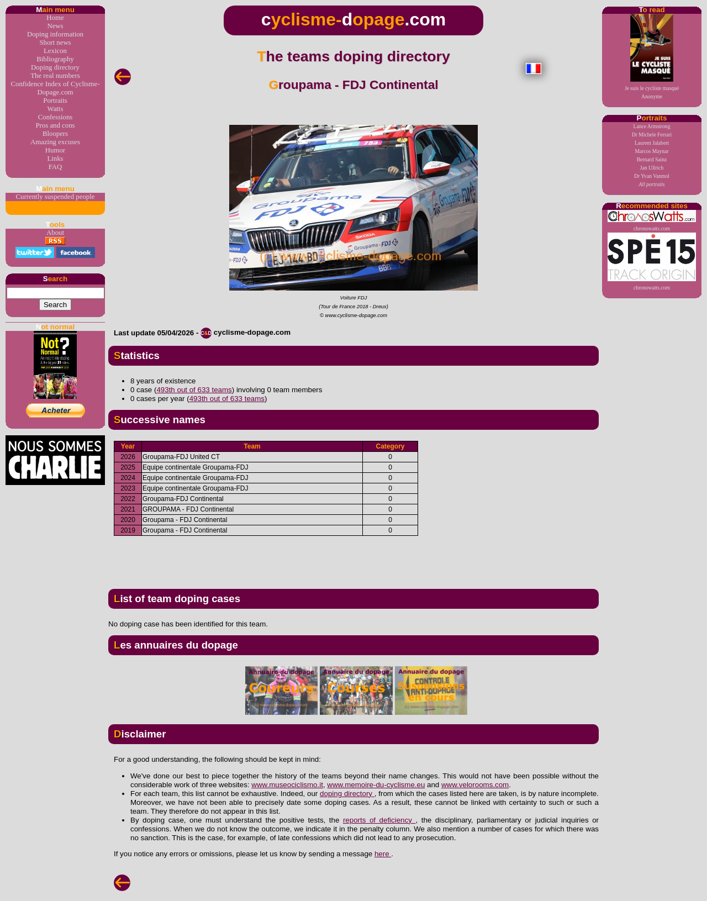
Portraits (55, 100)
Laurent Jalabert (652, 143)
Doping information (55, 34)
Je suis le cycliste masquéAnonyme (652, 56)
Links (55, 158)
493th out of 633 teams (193, 390)
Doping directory (55, 67)
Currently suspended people (55, 197)
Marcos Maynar (651, 151)
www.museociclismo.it (287, 785)
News (55, 26)
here (382, 854)
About (55, 232)
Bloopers (55, 134)
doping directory (347, 793)
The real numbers (55, 76)
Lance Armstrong (652, 126)
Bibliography (55, 59)
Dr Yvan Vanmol (651, 176)
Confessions (55, 117)
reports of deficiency (379, 820)
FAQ (55, 167)
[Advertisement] (353, 558)
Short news (55, 42)
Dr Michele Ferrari (652, 134)
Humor (55, 150)
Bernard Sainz (652, 159)
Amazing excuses (55, 142)
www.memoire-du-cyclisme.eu (376, 785)
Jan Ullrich (651, 168)
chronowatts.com (652, 220)
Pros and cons (55, 125)
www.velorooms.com (475, 785)
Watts (56, 109)
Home (55, 18)
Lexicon (55, 51)
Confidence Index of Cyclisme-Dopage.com (55, 88)
